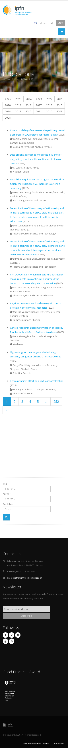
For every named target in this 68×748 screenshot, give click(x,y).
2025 (18, 99)
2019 (18, 105)
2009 (59, 111)
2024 (29, 99)
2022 (49, 99)
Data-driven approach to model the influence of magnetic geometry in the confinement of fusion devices (36, 159)
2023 (39, 99)
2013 (18, 111)
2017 (39, 105)
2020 (8, 105)
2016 (49, 105)
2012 (28, 111)
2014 (8, 111)
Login (60, 22)
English (40, 23)
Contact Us (58, 743)
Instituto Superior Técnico (36, 743)
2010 (49, 111)
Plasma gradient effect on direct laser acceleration (36, 381)
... (46, 401)
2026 (8, 99)
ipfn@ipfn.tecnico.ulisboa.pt (28, 577)
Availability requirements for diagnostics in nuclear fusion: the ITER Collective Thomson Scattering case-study (37, 184)
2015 (59, 105)
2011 (39, 111)
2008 (8, 117)
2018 (28, 105)
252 (56, 401)
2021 (60, 99)
